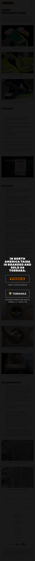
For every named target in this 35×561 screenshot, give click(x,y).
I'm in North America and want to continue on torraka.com (17, 296)
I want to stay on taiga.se (17, 280)
